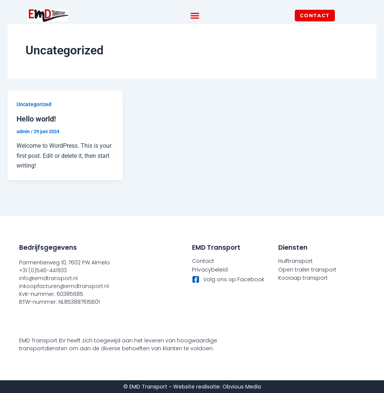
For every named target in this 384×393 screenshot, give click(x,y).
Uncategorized (33, 104)
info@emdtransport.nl (48, 278)
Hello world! (36, 118)
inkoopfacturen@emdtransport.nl (64, 286)
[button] (195, 16)
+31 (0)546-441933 (43, 270)
